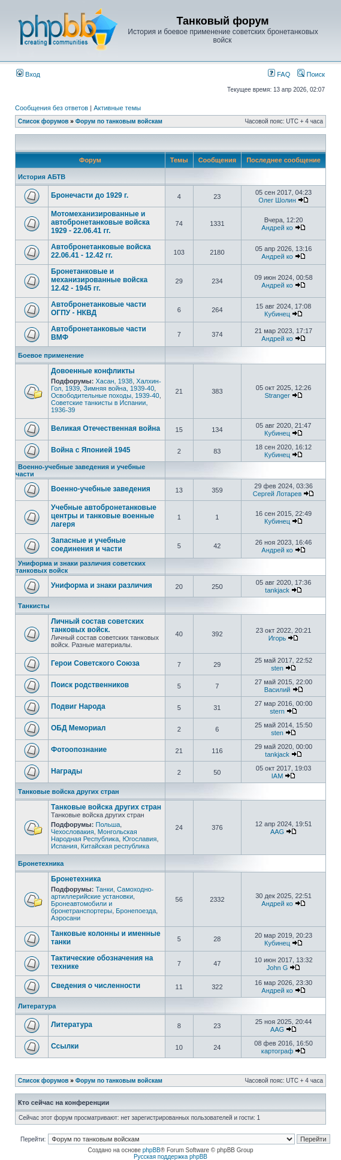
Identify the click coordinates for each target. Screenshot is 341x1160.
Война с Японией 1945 (91, 450)
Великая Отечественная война (105, 428)
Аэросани (65, 918)
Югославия (139, 838)
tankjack (277, 590)
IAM (277, 776)
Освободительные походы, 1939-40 (105, 395)
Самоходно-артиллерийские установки (102, 893)
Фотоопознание (79, 749)
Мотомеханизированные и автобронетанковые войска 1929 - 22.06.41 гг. (100, 222)
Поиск (311, 74)
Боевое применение (51, 355)
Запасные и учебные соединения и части (88, 544)
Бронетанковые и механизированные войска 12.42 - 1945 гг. (99, 279)
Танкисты (33, 605)
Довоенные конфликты (93, 371)
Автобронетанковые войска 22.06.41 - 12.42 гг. (101, 251)
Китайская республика (115, 846)
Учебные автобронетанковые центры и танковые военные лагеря (103, 515)
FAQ (279, 74)
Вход (28, 74)
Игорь (277, 638)
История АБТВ (41, 176)
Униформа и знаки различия (101, 585)
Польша (107, 824)
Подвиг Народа (78, 706)
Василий (277, 689)
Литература (37, 1006)
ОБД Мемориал (78, 728)
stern (277, 711)
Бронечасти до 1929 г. (89, 195)
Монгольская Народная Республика (94, 835)
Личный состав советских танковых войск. (97, 625)
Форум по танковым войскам (119, 121)
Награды (66, 771)
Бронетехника (41, 863)
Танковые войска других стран (68, 791)
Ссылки (65, 1046)
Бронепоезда (136, 910)
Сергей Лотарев (277, 493)
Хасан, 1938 (113, 381)
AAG (277, 831)
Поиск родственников (90, 685)
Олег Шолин (277, 200)
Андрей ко (276, 227)
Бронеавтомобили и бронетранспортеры (81, 907)
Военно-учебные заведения (100, 489)
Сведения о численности (95, 985)
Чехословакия (72, 831)
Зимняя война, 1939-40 (118, 388)
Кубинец (277, 314)
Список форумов (43, 121)
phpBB (152, 1150)
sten (277, 668)
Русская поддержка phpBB (170, 1156)
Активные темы (117, 107)
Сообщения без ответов (51, 107)
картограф (277, 1051)
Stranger (276, 395)
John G (277, 967)
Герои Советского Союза (95, 663)
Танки (104, 889)
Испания (64, 846)
